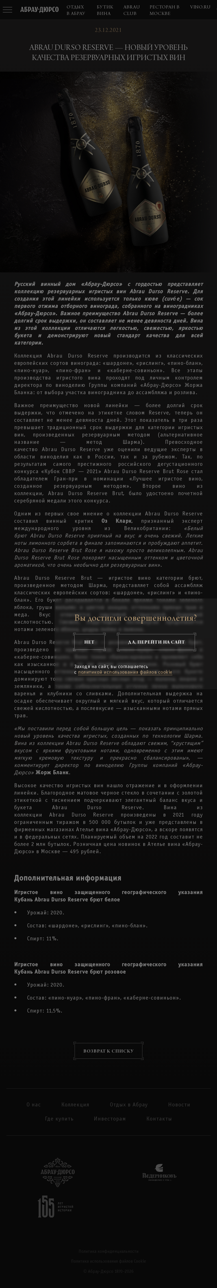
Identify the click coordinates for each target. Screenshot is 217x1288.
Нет (89, 642)
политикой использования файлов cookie (125, 672)
